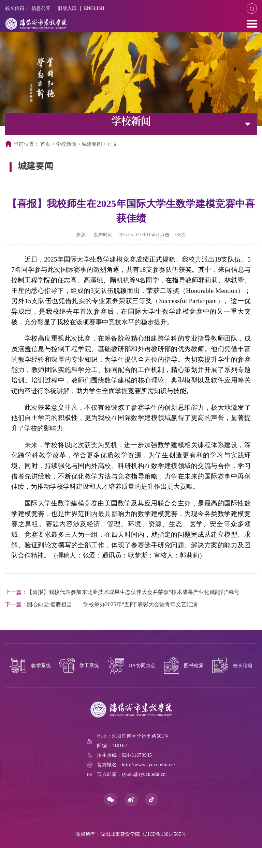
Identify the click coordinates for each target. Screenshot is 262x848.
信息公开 (40, 8)
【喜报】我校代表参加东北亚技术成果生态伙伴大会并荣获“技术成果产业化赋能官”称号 (122, 592)
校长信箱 (14, 8)
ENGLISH (94, 8)
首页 (45, 144)
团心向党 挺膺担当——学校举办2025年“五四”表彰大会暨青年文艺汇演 (101, 604)
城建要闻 (92, 144)
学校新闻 (66, 144)
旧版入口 (67, 8)
